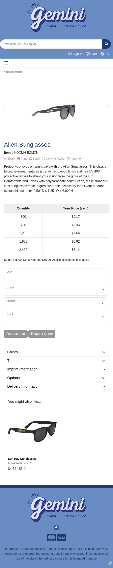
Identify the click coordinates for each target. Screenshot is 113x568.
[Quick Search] (51, 44)
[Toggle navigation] (6, 63)
